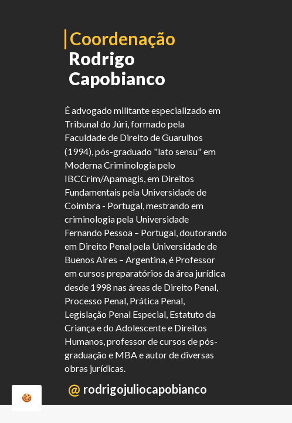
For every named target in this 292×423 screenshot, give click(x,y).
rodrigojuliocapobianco (145, 389)
